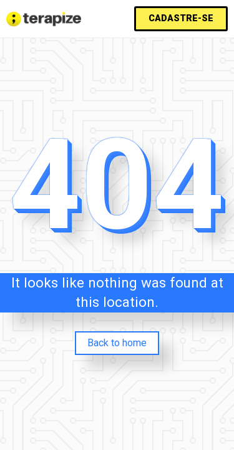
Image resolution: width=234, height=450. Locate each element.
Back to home (117, 343)
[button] (181, 18)
